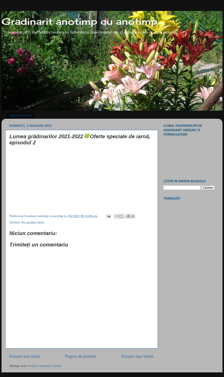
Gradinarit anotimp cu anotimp (80, 21)
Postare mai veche (137, 356)
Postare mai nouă (24, 356)
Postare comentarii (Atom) (44, 366)
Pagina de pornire (21, 115)
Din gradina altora (32, 222)
